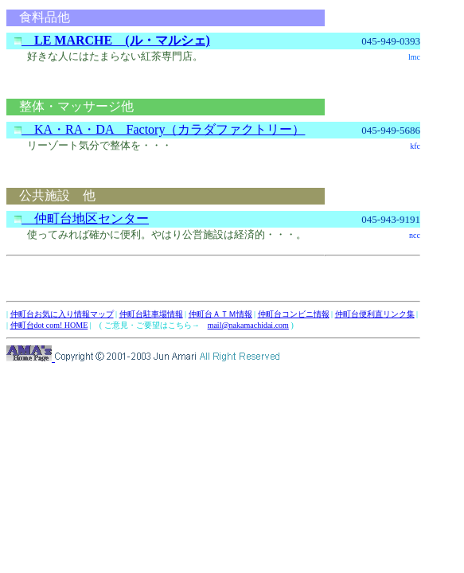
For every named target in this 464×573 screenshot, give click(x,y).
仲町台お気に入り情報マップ (62, 314)
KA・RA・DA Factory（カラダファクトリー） (159, 129)
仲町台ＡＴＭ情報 (220, 314)
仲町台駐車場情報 (151, 314)
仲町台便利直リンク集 (375, 314)
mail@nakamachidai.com (248, 325)
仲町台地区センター (81, 218)
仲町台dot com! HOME (49, 325)
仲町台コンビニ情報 (293, 314)
